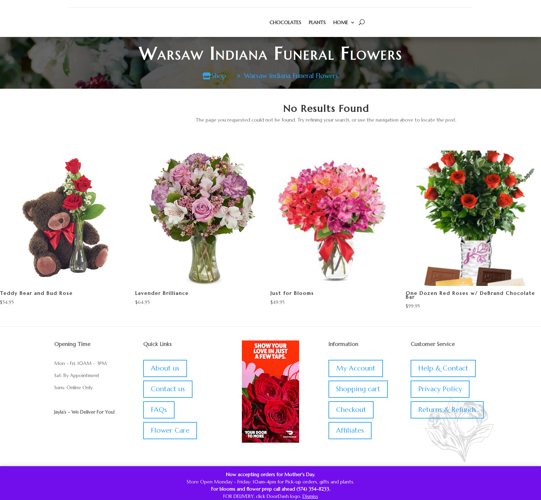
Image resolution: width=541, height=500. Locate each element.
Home (340, 22)
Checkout (351, 410)
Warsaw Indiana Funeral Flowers (292, 76)
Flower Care (170, 431)
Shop (215, 76)
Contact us (168, 389)
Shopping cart (358, 389)
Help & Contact (443, 369)
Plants (317, 22)
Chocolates (285, 22)
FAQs (159, 410)
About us (165, 369)
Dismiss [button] (310, 496)
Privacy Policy (440, 389)
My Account (355, 369)
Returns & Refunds (447, 410)
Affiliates (350, 431)
